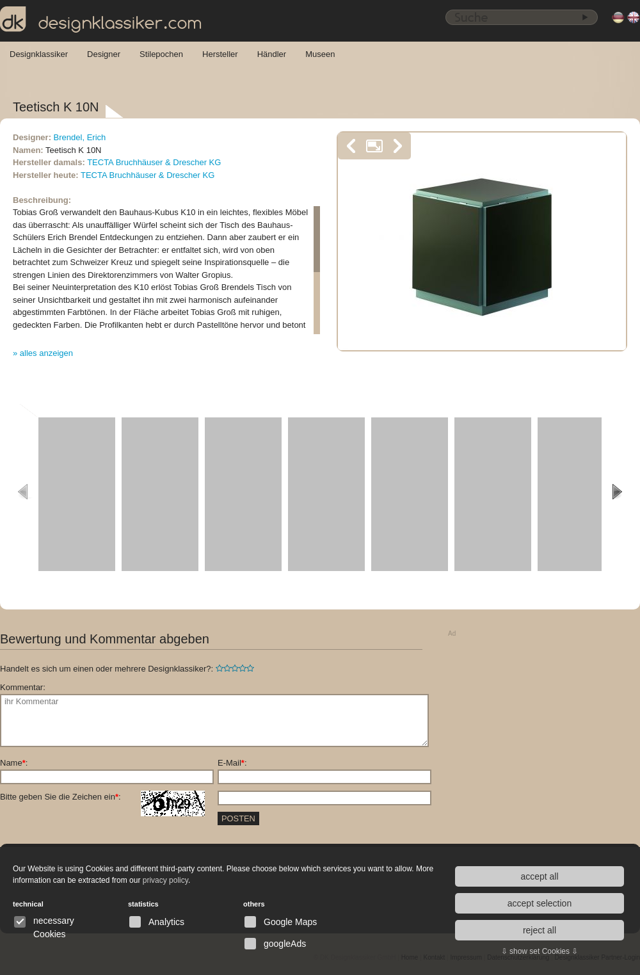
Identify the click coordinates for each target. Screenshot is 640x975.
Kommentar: (22, 687)
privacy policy (165, 880)
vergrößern (374, 146)
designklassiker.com (101, 19)
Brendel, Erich (80, 137)
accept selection (540, 903)
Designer (103, 54)
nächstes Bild (397, 146)
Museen (320, 54)
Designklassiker (39, 54)
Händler (272, 54)
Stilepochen (161, 54)
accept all (539, 876)
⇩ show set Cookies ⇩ (540, 951)
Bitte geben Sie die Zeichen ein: (102, 797)
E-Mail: (232, 763)
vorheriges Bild (351, 146)
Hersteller (220, 54)
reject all (539, 930)
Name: (14, 763)
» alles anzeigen (43, 353)
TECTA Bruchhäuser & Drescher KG (154, 162)
